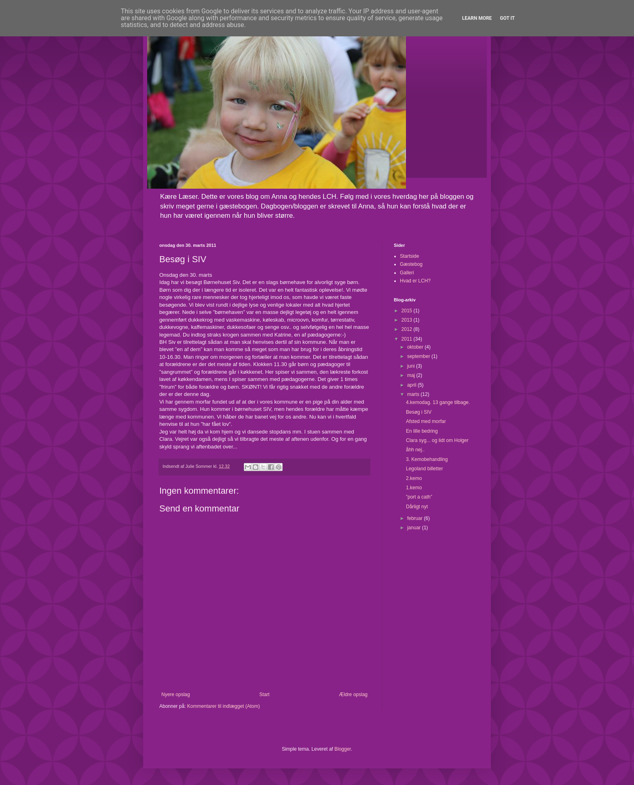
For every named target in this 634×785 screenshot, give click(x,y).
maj (411, 375)
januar (414, 527)
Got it (507, 18)
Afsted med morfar (426, 421)
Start (264, 694)
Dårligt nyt (417, 506)
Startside (409, 256)
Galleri (407, 273)
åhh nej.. (415, 449)
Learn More (477, 18)
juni (411, 366)
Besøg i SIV (418, 412)
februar (415, 518)
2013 (408, 320)
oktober (416, 347)
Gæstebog (411, 264)
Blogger (342, 749)
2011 (408, 339)
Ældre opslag (353, 694)
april (412, 385)
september (419, 356)
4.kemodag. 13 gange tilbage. (438, 402)
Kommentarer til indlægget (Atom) (223, 706)
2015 (408, 311)
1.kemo (414, 487)
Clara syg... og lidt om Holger (437, 440)
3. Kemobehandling (427, 459)
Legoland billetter (424, 468)
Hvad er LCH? (415, 281)
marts (414, 394)
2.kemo (414, 478)
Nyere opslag (175, 694)
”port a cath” (419, 497)
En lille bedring (422, 431)
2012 (408, 329)
